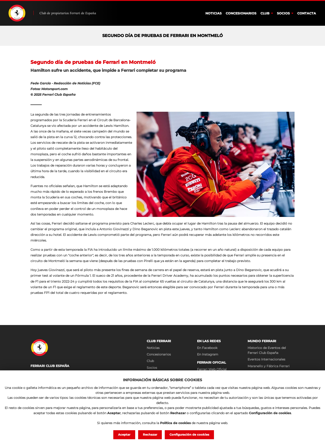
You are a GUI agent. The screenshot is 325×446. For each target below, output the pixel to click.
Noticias (213, 13)
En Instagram (207, 354)
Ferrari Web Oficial (212, 369)
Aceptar (124, 434)
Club (264, 13)
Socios (283, 13)
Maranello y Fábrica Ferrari (269, 366)
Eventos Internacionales (266, 359)
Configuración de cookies (189, 434)
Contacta (306, 13)
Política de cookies (175, 423)
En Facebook (207, 348)
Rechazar (150, 434)
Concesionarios (241, 13)
